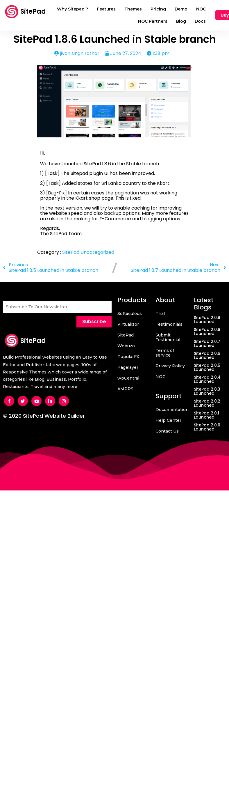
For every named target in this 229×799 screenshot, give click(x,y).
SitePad (71, 252)
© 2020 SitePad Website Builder (44, 415)
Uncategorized (97, 252)
